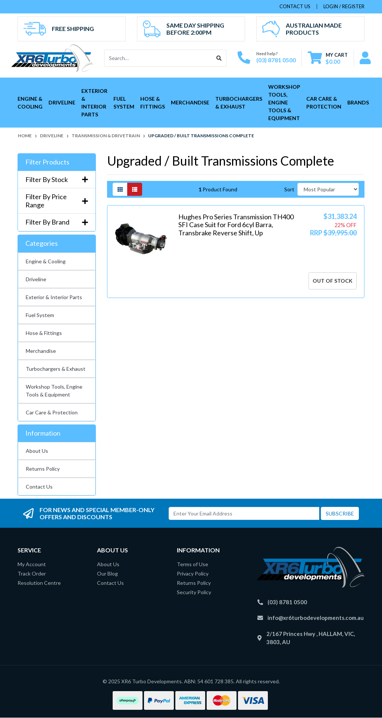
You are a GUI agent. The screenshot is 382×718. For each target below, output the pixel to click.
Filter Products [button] (47, 162)
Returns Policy (43, 468)
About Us (37, 451)
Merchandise (190, 102)
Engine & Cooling (30, 102)
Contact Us (39, 486)
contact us (294, 6)
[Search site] (219, 58)
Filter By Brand (56, 222)
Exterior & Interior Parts (94, 102)
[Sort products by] (328, 189)
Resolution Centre (39, 583)
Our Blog (107, 573)
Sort (289, 189)
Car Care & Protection (323, 102)
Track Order (32, 573)
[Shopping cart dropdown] (327, 58)
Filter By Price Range (56, 201)
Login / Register (343, 6)
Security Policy (194, 592)
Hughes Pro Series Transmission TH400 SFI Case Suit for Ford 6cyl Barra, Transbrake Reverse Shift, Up (236, 225)
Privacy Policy (193, 573)
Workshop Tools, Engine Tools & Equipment (284, 102)
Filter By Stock (56, 180)
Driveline (61, 102)
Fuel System (123, 102)
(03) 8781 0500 (276, 59)
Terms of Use (192, 564)
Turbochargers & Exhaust (238, 102)
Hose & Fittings (152, 102)
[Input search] (158, 58)
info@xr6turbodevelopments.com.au (315, 617)
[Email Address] (244, 513)
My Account (32, 564)
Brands (358, 102)
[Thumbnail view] (120, 189)
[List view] (134, 189)
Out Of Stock (333, 281)
